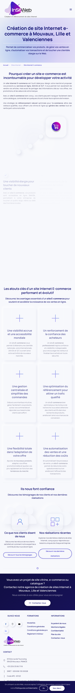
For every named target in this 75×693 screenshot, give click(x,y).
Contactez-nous (37, 603)
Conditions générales (36, 626)
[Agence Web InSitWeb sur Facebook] (5, 624)
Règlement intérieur (35, 634)
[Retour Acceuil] (20, 9)
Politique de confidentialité (26, 688)
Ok (44, 688)
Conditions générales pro (37, 630)
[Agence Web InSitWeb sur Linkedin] (5, 630)
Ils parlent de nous (58, 623)
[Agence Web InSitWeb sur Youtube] (19, 624)
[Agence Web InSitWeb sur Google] (12, 624)
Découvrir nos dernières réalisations (55, 553)
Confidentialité (57, 630)
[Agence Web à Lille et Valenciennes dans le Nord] (13, 641)
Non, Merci (57, 688)
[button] (71, 9)
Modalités (31, 623)
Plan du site (56, 634)
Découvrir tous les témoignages (20, 555)
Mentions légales (58, 627)
